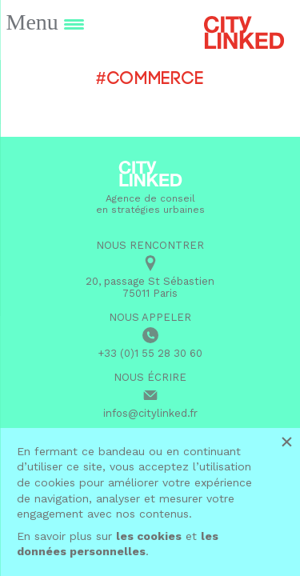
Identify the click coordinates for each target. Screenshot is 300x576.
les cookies (149, 536)
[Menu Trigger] (45, 22)
